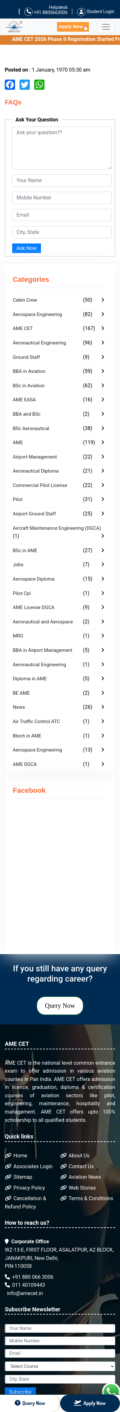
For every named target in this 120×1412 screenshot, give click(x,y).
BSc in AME (25, 550)
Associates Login (28, 1166)
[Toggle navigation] (106, 26)
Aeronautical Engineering (39, 343)
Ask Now (26, 248)
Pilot (17, 499)
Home (16, 1156)
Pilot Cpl (22, 593)
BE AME (21, 693)
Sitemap (18, 1177)
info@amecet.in (24, 1293)
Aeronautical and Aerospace (43, 622)
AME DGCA (25, 764)
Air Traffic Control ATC (36, 721)
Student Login (95, 11)
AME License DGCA (33, 607)
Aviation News (80, 1177)
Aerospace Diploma (34, 579)
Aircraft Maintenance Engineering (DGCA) (57, 528)
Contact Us (77, 1166)
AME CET (23, 328)
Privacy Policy (25, 1188)
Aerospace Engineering (37, 314)
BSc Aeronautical (31, 428)
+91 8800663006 (46, 12)
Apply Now (90, 1403)
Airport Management (35, 457)
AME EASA (24, 400)
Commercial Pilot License (40, 485)
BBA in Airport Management (42, 650)
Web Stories (78, 1188)
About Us (75, 1156)
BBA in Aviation (29, 371)
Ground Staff (26, 357)
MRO (18, 636)
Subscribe (20, 1392)
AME (18, 442)
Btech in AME (27, 736)
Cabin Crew (25, 300)
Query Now (60, 1005)
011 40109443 (25, 1285)
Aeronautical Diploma (36, 471)
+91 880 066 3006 (29, 1277)
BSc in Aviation (28, 386)
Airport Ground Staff (34, 514)
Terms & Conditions (86, 1198)
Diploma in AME (30, 679)
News (19, 707)
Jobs (18, 564)
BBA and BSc (27, 414)
